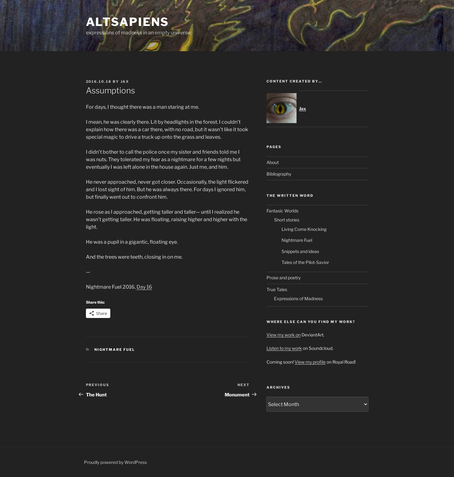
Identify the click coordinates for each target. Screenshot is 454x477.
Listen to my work (284, 348)
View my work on (284, 334)
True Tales (277, 289)
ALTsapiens (127, 22)
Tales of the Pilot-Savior (305, 262)
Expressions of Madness (298, 298)
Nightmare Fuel (114, 349)
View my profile (310, 362)
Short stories (286, 219)
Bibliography (279, 173)
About (273, 162)
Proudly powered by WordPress (115, 462)
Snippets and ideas (300, 251)
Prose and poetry (284, 277)
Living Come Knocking (304, 229)
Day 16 (144, 287)
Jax (125, 81)
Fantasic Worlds (282, 210)
